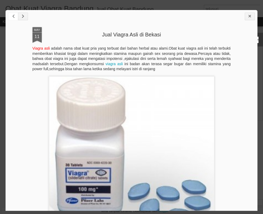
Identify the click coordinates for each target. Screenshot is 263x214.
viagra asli (114, 64)
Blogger (163, 211)
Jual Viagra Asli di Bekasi (131, 34)
